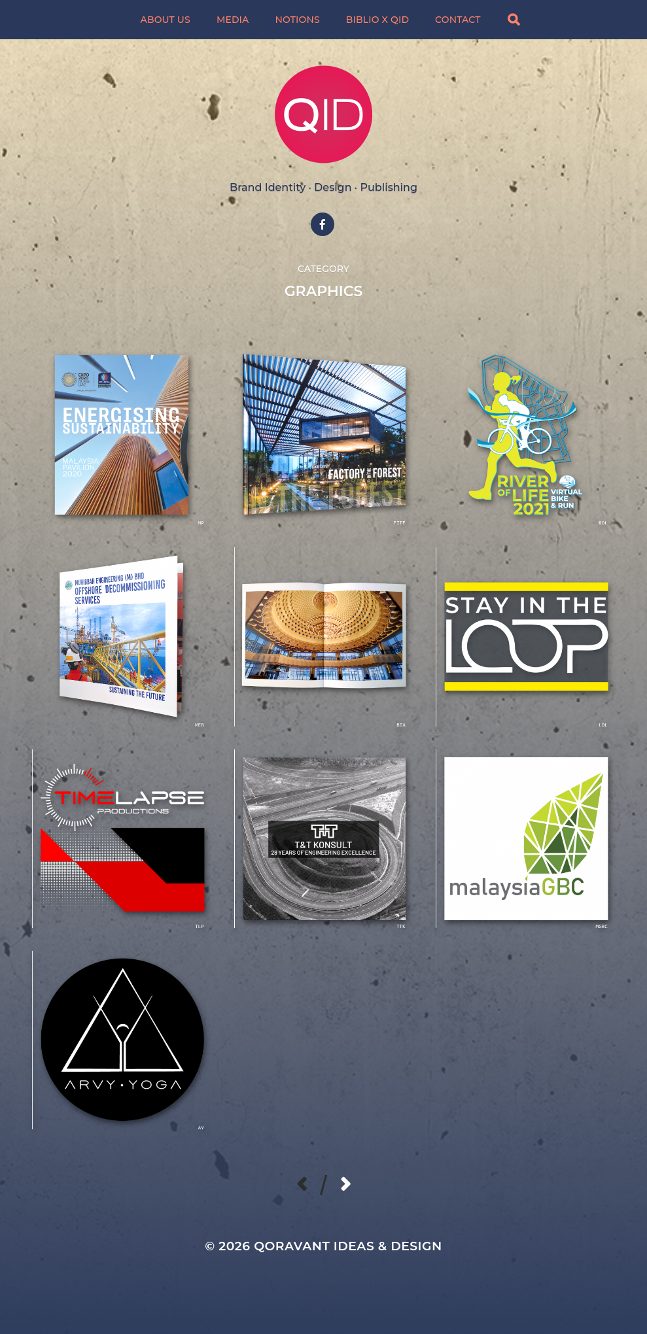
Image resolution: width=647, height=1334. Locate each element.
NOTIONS (297, 20)
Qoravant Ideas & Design (348, 1246)
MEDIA (233, 20)
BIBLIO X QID (377, 20)
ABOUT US (165, 20)
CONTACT (457, 20)
